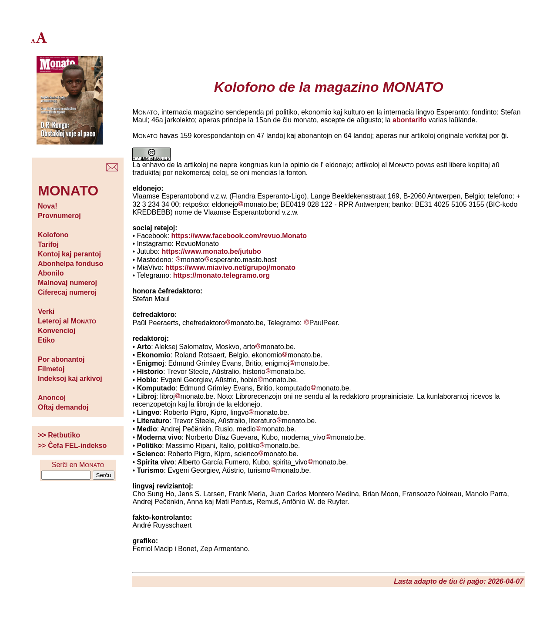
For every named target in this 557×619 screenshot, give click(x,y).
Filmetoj (51, 369)
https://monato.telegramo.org (221, 275)
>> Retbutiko (59, 435)
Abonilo (51, 273)
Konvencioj (56, 330)
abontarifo (409, 120)
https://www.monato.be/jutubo (211, 251)
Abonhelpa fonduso (70, 263)
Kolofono (53, 235)
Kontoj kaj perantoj (69, 254)
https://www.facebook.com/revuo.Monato (239, 235)
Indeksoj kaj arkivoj (70, 378)
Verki (46, 311)
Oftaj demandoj (63, 407)
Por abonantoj (61, 359)
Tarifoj (48, 244)
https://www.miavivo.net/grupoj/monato (230, 267)
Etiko (46, 340)
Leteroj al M (67, 321)
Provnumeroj (59, 215)
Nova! (47, 206)
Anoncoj (52, 397)
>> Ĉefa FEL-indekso (72, 445)
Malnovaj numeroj (67, 282)
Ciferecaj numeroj (67, 292)
